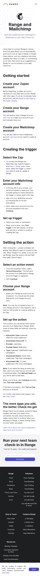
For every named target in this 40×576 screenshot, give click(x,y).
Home (11, 478)
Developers (11, 485)
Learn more (6, 572)
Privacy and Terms (11, 492)
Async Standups (29, 478)
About (11, 481)
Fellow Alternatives (29, 529)
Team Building (29, 489)
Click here (7, 118)
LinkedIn (11, 522)
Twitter (11, 526)
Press (11, 500)
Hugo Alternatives (29, 533)
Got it (34, 569)
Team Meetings (29, 481)
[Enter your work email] (20, 455)
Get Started (20, 459)
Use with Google (29, 496)
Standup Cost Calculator (11, 555)
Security (11, 496)
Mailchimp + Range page (15, 166)
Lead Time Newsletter (11, 559)
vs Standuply (29, 518)
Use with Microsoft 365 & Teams (29, 504)
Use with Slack (29, 500)
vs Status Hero (29, 522)
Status (11, 489)
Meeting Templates (11, 546)
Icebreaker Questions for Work (11, 551)
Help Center (10, 396)
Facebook (11, 529)
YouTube (11, 533)
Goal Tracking (29, 485)
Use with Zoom (29, 492)
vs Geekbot (29, 526)
